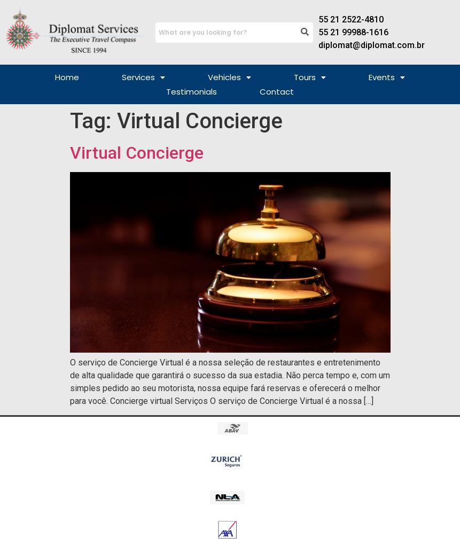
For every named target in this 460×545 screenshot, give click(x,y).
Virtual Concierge (137, 153)
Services (143, 77)
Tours (310, 77)
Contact (277, 91)
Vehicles (229, 77)
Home (67, 77)
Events (387, 77)
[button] (143, 77)
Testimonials (191, 91)
